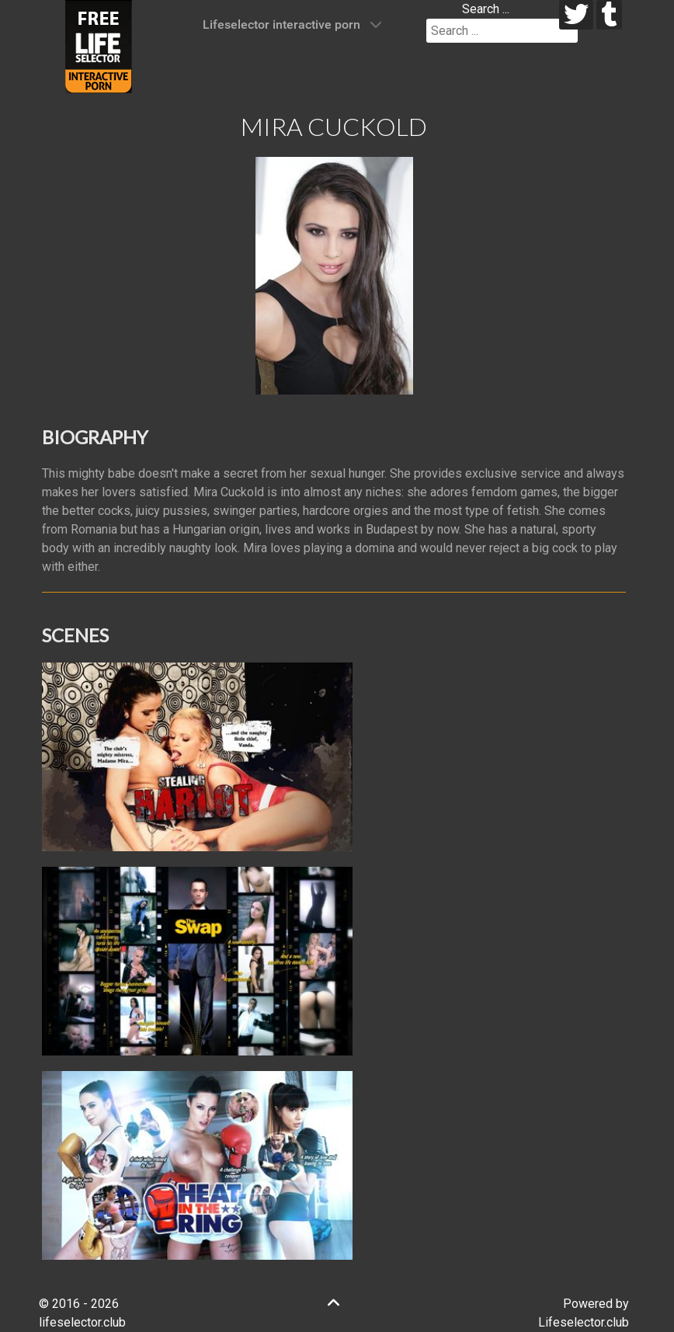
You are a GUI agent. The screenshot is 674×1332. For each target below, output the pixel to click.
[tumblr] (609, 15)
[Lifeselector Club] (98, 45)
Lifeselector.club (583, 1322)
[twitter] (576, 15)
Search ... (485, 9)
